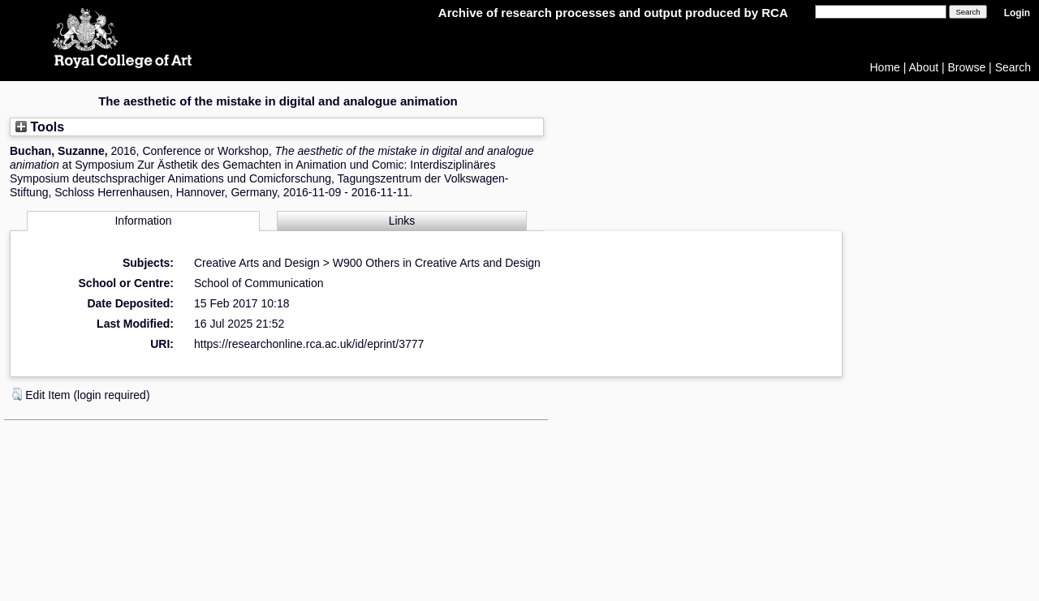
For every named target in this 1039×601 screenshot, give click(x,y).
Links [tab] (402, 220)
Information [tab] (142, 220)
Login (1017, 13)
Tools (39, 126)
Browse (967, 67)
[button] (17, 394)
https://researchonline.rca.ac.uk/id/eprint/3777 (309, 343)
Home (885, 67)
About (924, 67)
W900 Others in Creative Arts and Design (437, 262)
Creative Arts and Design (257, 262)
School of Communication (259, 283)
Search (1013, 67)
